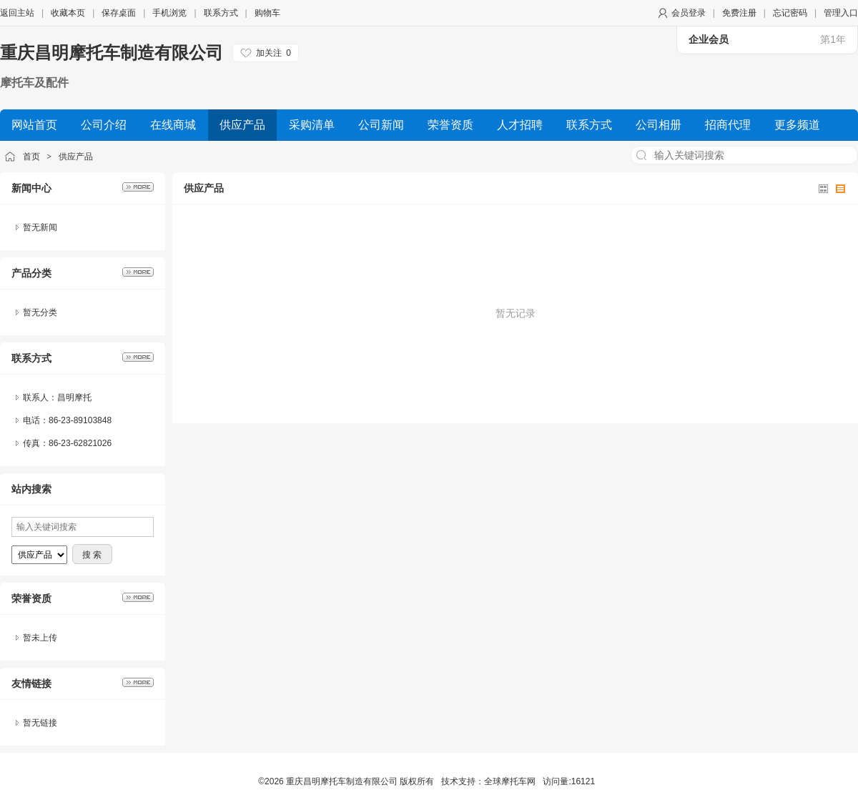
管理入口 (841, 13)
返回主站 (17, 13)
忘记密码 (790, 13)
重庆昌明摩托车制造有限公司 (111, 52)
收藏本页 (68, 13)
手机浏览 (169, 13)
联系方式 (221, 13)
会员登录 (688, 13)
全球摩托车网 (510, 781)
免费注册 (739, 13)
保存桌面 (119, 13)
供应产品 (76, 157)
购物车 (267, 13)
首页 (31, 157)
